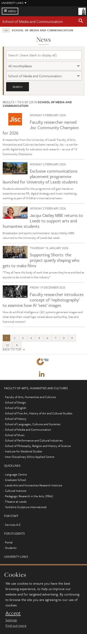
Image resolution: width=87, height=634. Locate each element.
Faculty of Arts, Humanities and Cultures (30, 397)
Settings (11, 619)
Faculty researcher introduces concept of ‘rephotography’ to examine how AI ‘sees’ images (43, 299)
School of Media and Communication (32, 21)
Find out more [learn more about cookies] (15, 625)
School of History (15, 418)
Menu (12, 11)
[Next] (17, 345)
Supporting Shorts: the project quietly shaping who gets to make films (41, 260)
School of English (15, 408)
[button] (81, 21)
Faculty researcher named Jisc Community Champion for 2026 (41, 127)
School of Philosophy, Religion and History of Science (38, 446)
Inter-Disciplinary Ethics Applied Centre (29, 456)
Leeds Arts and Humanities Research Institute (33, 485)
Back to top (12, 349)
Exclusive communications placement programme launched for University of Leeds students (40, 176)
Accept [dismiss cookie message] (13, 613)
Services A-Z (12, 524)
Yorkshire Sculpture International (25, 507)
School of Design (15, 402)
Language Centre (16, 474)
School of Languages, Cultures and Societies (32, 424)
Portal (9, 542)
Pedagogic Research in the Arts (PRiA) (29, 496)
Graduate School (15, 480)
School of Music (15, 435)
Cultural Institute (15, 490)
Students (10, 547)
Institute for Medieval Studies (23, 451)
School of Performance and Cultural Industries (34, 440)
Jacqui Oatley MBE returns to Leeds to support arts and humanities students (43, 220)
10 (7, 345)
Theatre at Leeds (15, 501)
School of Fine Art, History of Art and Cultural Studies (38, 413)
